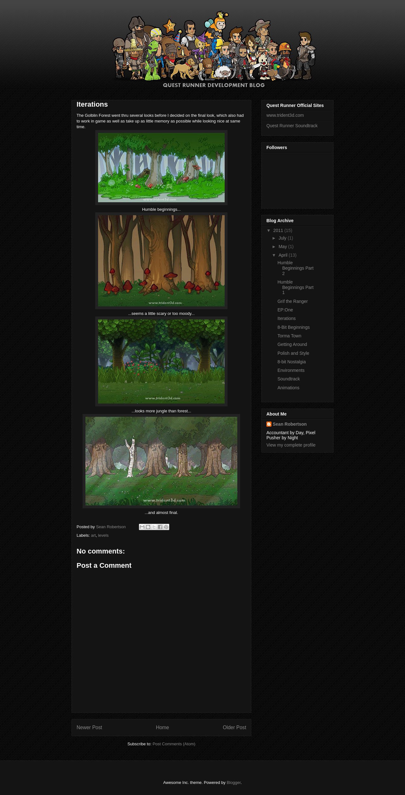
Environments (291, 370)
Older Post (234, 727)
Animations (288, 387)
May (283, 246)
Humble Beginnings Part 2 (295, 268)
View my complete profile (290, 445)
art (93, 535)
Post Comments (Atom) (174, 744)
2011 (278, 230)
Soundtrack (288, 378)
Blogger (233, 782)
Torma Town (289, 335)
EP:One (285, 309)
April (283, 255)
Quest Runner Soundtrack (292, 125)
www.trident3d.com (285, 115)
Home (162, 727)
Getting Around (292, 344)
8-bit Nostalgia (291, 361)
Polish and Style (293, 353)
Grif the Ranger (292, 301)
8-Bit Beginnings (293, 327)
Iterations (286, 318)
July (283, 238)
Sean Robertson (290, 424)
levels (103, 535)
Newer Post (89, 727)
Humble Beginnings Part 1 (295, 287)
